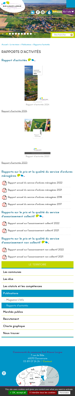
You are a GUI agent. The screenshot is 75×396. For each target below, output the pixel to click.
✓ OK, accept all (18, 392)
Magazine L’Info (15, 299)
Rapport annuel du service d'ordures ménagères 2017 (35, 204)
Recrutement (11, 319)
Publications (26, 44)
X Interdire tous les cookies (42, 392)
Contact (47, 361)
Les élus (8, 279)
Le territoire (14, 44)
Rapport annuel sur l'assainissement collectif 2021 (33, 230)
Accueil (4, 44)
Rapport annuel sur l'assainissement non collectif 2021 (35, 256)
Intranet (54, 11)
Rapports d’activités (41, 44)
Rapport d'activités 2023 (14, 162)
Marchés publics (13, 312)
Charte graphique (14, 326)
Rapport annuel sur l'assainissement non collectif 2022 (36, 249)
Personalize (64, 393)
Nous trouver (11, 333)
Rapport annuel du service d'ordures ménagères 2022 (35, 182)
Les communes (12, 272)
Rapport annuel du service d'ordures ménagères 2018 (35, 197)
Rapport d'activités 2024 (14, 111)
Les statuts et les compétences (22, 286)
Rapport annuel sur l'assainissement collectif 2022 (33, 223)
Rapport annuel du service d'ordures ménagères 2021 (35, 189)
